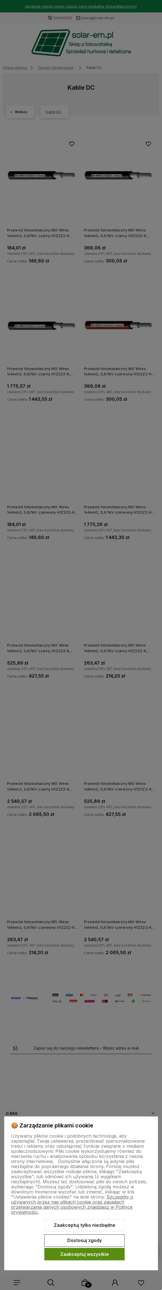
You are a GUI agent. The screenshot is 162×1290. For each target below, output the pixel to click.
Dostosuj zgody (84, 1240)
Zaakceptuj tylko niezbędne (84, 1225)
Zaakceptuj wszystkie (84, 1254)
